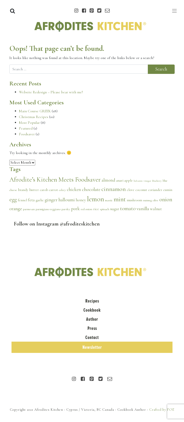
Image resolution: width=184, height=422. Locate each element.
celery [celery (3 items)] (62, 190)
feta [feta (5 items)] (31, 199)
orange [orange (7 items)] (15, 209)
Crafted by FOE (161, 410)
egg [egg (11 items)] (13, 199)
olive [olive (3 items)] (155, 200)
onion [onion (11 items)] (165, 199)
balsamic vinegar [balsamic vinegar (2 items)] (142, 180)
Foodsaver (27, 134)
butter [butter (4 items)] (34, 190)
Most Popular (29, 122)
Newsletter (92, 347)
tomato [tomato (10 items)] (128, 208)
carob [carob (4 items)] (44, 190)
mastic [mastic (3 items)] (109, 200)
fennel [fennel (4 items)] (22, 200)
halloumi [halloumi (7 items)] (66, 200)
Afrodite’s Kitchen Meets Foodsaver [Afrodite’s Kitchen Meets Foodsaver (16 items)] (55, 180)
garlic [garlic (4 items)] (40, 200)
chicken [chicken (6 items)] (74, 189)
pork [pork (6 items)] (75, 208)
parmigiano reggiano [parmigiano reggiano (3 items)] (48, 209)
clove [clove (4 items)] (130, 190)
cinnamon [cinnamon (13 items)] (113, 189)
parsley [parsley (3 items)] (66, 209)
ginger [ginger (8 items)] (51, 199)
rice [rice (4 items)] (96, 209)
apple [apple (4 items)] (128, 180)
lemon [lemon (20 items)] (95, 199)
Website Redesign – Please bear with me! (51, 92)
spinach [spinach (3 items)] (104, 209)
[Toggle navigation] (174, 11)
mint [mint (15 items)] (120, 199)
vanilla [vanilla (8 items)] (143, 208)
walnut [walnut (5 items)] (156, 208)
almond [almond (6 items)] (108, 180)
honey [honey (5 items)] (81, 199)
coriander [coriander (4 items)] (155, 190)
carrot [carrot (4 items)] (53, 190)
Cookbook (92, 310)
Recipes (92, 301)
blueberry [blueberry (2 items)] (157, 180)
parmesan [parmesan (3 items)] (29, 209)
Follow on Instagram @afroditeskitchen (57, 223)
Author (92, 319)
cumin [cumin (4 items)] (167, 190)
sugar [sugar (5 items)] (114, 208)
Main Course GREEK (35, 111)
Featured (26, 128)
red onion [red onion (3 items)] (86, 209)
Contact (92, 337)
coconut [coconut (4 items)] (141, 190)
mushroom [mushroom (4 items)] (134, 200)
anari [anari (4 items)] (119, 180)
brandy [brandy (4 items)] (23, 190)
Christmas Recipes (33, 116)
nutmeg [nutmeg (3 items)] (147, 200)
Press (92, 328)
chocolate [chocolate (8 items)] (91, 189)
